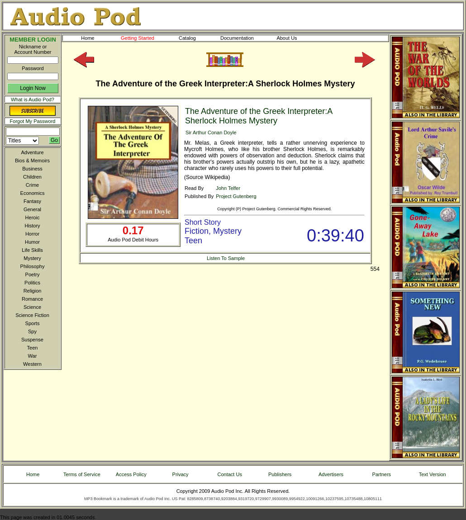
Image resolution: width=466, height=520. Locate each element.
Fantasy (32, 201)
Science (32, 307)
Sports (32, 323)
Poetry (32, 274)
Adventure (32, 152)
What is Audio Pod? (32, 99)
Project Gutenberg (236, 196)
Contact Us (230, 474)
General (32, 209)
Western (32, 364)
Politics (32, 282)
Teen (32, 347)
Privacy (180, 474)
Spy (32, 331)
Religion (33, 290)
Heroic (32, 217)
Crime (32, 185)
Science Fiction (32, 315)
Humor (32, 242)
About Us (294, 38)
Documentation (241, 38)
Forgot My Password (33, 121)
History (32, 225)
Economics (32, 193)
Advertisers (331, 474)
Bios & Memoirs (32, 160)
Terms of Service (81, 474)
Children (32, 177)
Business (32, 168)
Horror (32, 233)
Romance (32, 299)
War (32, 356)
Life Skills (32, 250)
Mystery (32, 258)
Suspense (32, 339)
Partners (381, 474)
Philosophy (32, 266)
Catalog (195, 38)
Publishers (279, 474)
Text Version (432, 474)
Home (87, 38)
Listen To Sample (226, 258)
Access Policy (131, 474)
